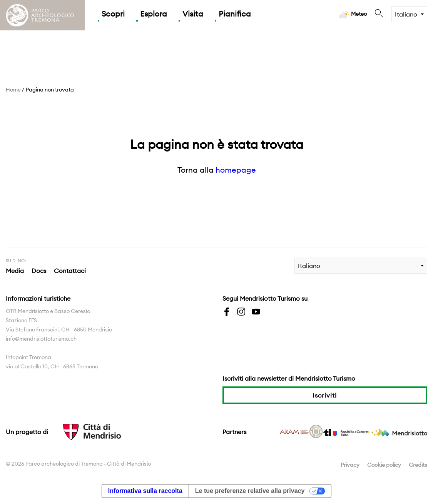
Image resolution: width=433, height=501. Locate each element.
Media (15, 270)
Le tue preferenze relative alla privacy (250, 491)
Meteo (353, 14)
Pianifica (235, 13)
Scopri (113, 13)
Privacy (350, 464)
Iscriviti (325, 395)
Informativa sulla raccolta (145, 491)
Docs (39, 270)
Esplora (153, 13)
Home (13, 89)
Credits (418, 464)
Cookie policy (384, 464)
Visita (192, 13)
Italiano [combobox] (406, 14)
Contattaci (70, 270)
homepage (236, 170)
